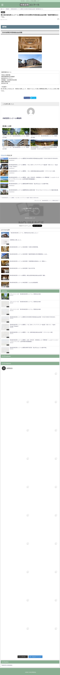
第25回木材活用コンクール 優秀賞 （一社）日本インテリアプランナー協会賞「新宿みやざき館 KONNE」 (20, 197)
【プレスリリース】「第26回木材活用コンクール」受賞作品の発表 (46, 200)
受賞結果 (3, 12)
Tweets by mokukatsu (6, 665)
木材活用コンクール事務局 (12, 118)
